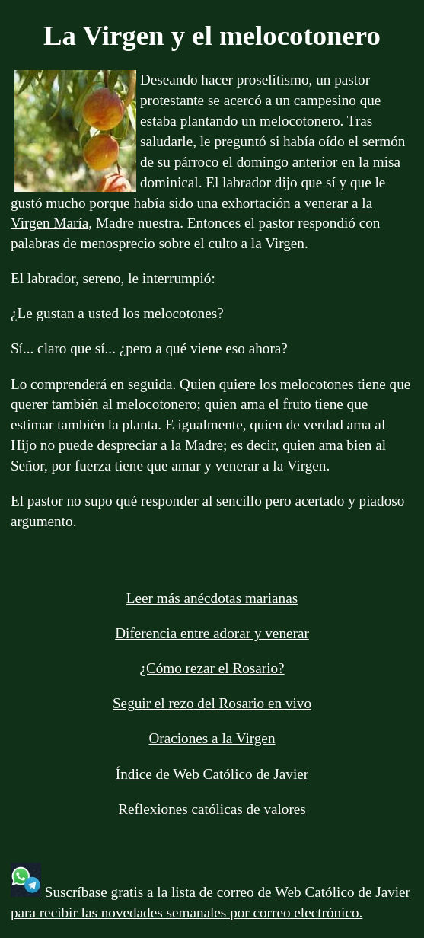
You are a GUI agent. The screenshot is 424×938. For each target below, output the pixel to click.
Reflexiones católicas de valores (212, 809)
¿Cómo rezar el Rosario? (211, 668)
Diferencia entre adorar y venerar (212, 633)
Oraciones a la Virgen (212, 738)
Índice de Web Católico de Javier (212, 774)
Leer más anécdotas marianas (212, 598)
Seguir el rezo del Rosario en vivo (212, 703)
